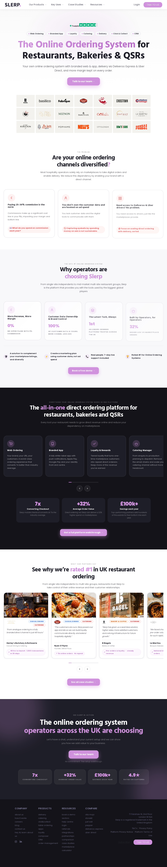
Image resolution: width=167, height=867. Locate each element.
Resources (97, 4)
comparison (68, 839)
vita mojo (89, 814)
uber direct (90, 832)
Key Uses (57, 4)
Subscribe (124, 842)
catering (42, 818)
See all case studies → (83, 682)
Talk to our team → (83, 81)
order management (48, 843)
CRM (40, 839)
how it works (21, 818)
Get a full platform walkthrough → (83, 532)
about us (19, 814)
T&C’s (134, 828)
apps (40, 829)
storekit (88, 818)
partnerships (68, 836)
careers (19, 821)
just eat (88, 821)
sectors (65, 818)
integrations (67, 832)
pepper (89, 825)
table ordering (45, 825)
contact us (20, 829)
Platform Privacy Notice (122, 832)
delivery (42, 814)
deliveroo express (94, 829)
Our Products (38, 4)
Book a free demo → (83, 370)
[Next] (87, 488)
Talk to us (153, 4)
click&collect (44, 821)
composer (43, 836)
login (64, 825)
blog (17, 825)
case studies (68, 843)
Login (137, 4)
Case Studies (77, 4)
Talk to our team (84, 754)
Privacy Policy (145, 828)
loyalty (41, 832)
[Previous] (80, 488)
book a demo (68, 814)
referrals (66, 829)
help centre (67, 821)
